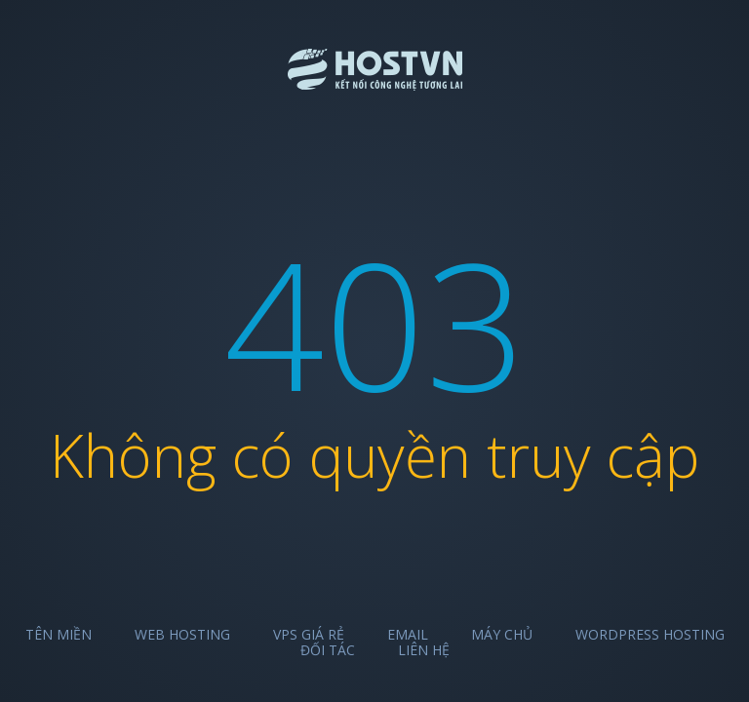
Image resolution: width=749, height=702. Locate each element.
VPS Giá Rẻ (308, 634)
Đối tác (327, 650)
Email (407, 634)
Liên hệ (424, 650)
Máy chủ (501, 634)
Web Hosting (182, 634)
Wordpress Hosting (650, 634)
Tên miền (58, 634)
